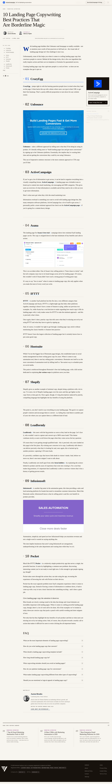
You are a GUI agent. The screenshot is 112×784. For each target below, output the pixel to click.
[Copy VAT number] (35, 774)
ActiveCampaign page (72, 206)
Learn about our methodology (40, 711)
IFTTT (35, 294)
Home (4, 9)
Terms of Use (103, 776)
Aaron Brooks (36, 696)
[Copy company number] (21, 774)
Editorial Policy (88, 773)
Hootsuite (37, 348)
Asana (34, 226)
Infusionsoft (38, 483)
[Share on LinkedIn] (5, 75)
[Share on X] (3, 75)
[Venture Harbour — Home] (4, 771)
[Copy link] (8, 75)
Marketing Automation (13, 9)
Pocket (35, 558)
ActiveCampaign (41, 173)
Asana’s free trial (43, 233)
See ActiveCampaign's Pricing (95, 2)
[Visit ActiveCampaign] (98, 83)
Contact (87, 776)
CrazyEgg (37, 79)
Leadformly (38, 427)
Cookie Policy (103, 773)
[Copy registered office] (43, 770)
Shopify (35, 383)
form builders (59, 464)
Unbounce (37, 105)
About (86, 770)
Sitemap (87, 778)
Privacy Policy (103, 770)
